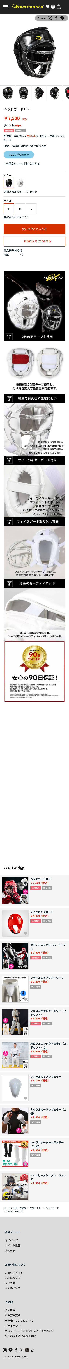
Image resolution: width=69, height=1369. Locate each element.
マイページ (11, 1240)
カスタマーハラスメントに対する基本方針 (29, 1331)
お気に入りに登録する (37, 241)
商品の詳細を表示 (19, 154)
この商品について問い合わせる (22, 163)
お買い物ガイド (14, 1272)
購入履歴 (10, 1250)
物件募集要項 (12, 1315)
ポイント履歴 (12, 1245)
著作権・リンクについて (19, 1320)
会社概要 (10, 1310)
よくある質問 (12, 1288)
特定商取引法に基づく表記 (20, 1336)
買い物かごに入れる (34, 229)
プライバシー (12, 1325)
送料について (12, 1278)
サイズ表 (10, 1283)
